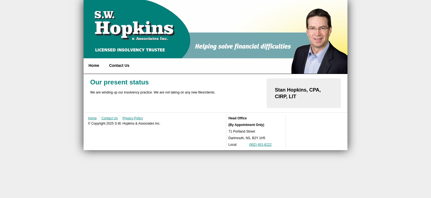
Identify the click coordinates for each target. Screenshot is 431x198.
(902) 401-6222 (260, 145)
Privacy (132, 118)
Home (94, 65)
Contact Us (119, 65)
